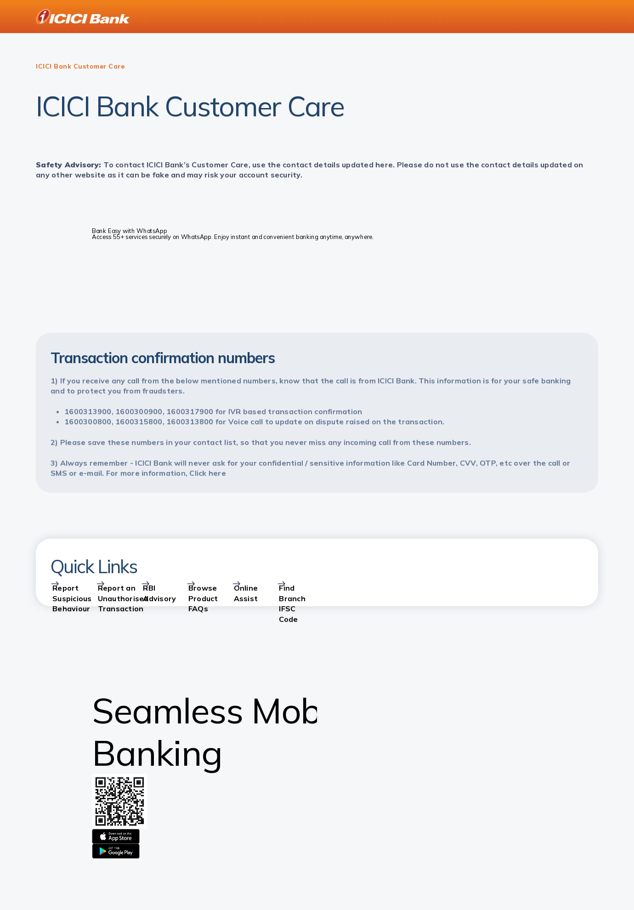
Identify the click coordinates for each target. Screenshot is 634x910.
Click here (207, 473)
